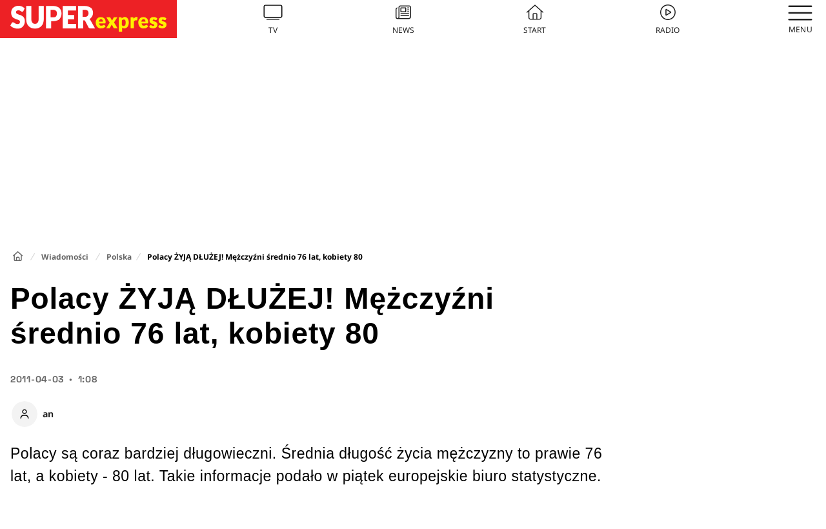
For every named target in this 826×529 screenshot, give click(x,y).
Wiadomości (64, 256)
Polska (119, 256)
